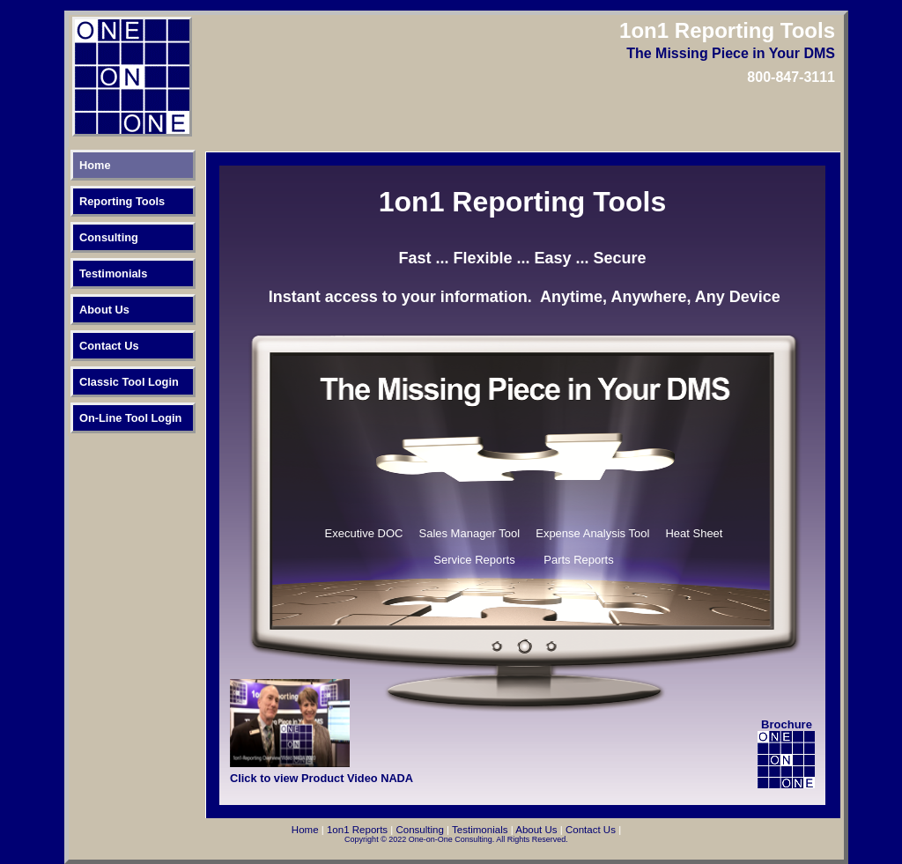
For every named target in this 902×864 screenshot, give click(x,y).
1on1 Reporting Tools (523, 202)
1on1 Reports (357, 829)
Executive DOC (364, 533)
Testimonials (113, 273)
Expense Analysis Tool (592, 533)
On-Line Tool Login (130, 418)
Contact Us (109, 345)
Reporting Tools (122, 201)
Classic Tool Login (129, 381)
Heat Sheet (693, 533)
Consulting (108, 237)
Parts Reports (578, 559)
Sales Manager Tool (470, 533)
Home (95, 165)
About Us (104, 309)
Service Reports (473, 559)
